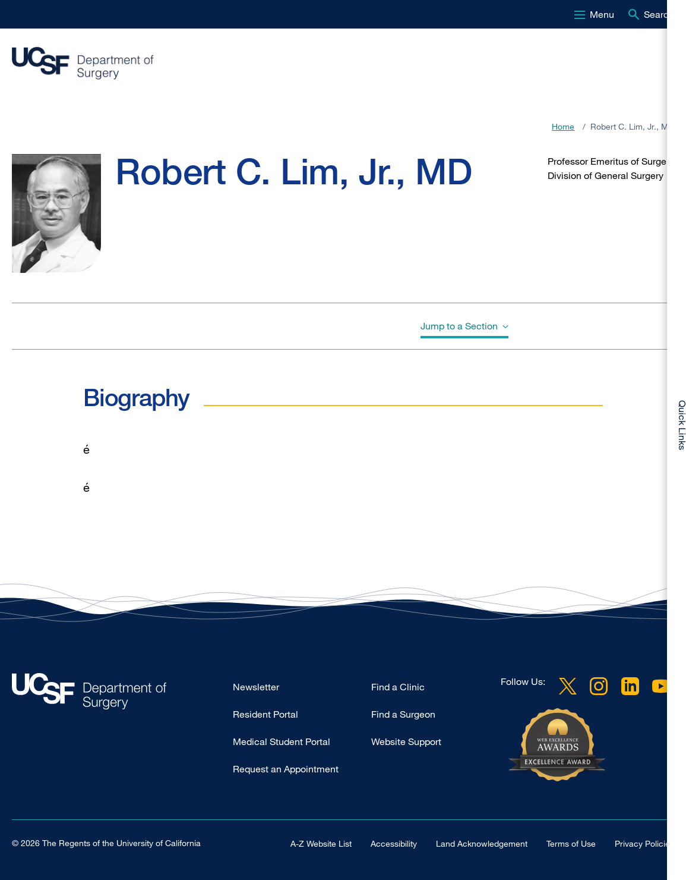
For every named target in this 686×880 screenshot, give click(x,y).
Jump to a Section (459, 326)
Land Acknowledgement (481, 843)
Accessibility (394, 843)
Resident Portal (265, 714)
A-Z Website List (321, 843)
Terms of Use (571, 843)
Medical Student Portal (281, 741)
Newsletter (256, 687)
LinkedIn (630, 686)
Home (563, 126)
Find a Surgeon (403, 714)
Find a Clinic (398, 687)
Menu (602, 14)
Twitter (568, 686)
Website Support (406, 741)
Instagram (599, 686)
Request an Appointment (286, 769)
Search (659, 14)
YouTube (661, 686)
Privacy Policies (644, 843)
